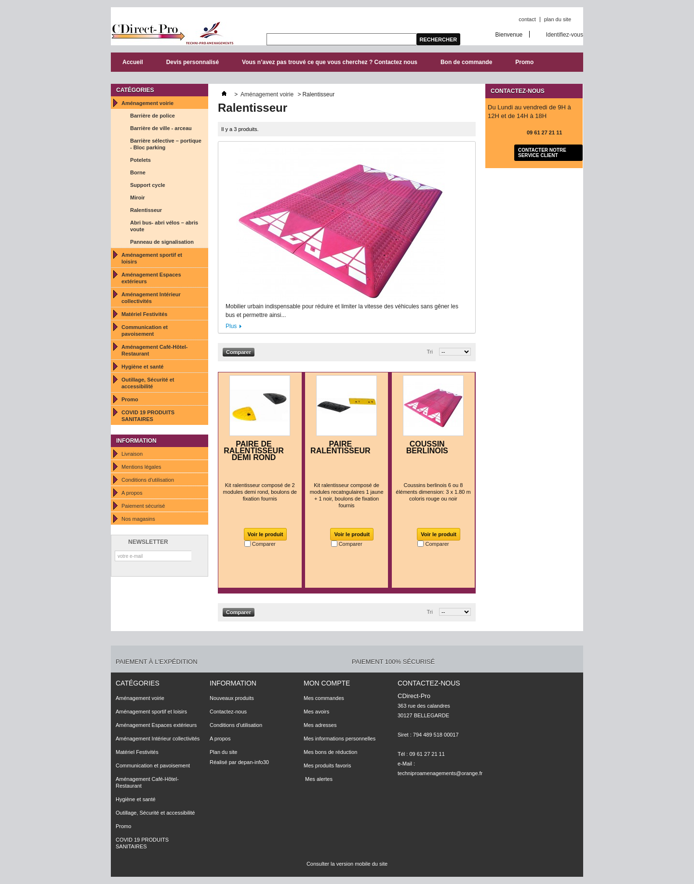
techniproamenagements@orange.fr (440, 773)
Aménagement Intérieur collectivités (151, 297)
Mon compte (327, 683)
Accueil (132, 62)
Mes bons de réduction (330, 752)
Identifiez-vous (564, 34)
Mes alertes (318, 779)
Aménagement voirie (147, 103)
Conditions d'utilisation (147, 480)
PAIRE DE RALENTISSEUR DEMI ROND (253, 451)
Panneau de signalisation (162, 242)
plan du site (557, 19)
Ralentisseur (146, 210)
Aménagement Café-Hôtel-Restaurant (154, 350)
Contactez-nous (228, 711)
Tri (430, 352)
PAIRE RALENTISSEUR (340, 447)
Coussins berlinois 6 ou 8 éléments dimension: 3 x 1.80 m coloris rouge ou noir (433, 491)
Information (136, 440)
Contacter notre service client (542, 152)
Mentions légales (141, 467)
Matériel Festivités (144, 314)
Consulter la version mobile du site (347, 864)
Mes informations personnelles (339, 738)
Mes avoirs (316, 711)
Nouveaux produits (232, 698)
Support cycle (147, 185)
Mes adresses (320, 725)
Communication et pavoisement (144, 330)
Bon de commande (466, 62)
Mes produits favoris (327, 765)
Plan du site (223, 752)
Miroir (137, 197)
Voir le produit (265, 534)
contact (527, 19)
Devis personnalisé (192, 62)
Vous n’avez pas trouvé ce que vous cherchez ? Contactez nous (329, 62)
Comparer (264, 544)
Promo (524, 62)
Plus (231, 326)
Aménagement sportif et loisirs (151, 258)
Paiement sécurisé (143, 506)
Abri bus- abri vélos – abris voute (164, 226)
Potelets (140, 160)
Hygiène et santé (142, 366)
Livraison (132, 454)
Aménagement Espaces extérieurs (151, 278)
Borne (138, 172)
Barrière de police (152, 116)
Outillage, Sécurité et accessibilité (147, 383)
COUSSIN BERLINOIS (427, 447)
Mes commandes (324, 698)
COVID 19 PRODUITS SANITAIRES (147, 415)
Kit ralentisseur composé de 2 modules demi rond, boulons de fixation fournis (260, 491)
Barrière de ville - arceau (161, 128)
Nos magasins (138, 519)
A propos (131, 493)
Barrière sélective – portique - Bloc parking (165, 144)
